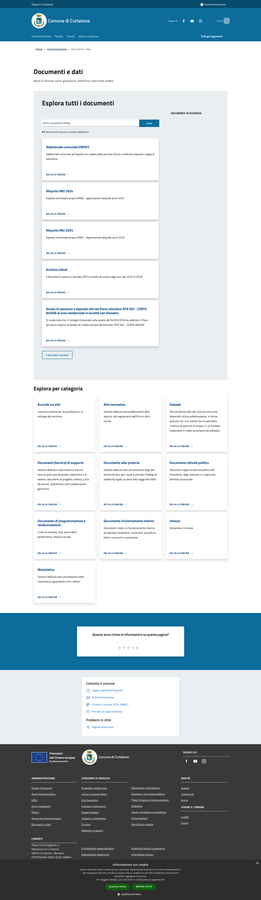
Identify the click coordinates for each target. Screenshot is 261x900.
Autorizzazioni (139, 818)
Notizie (185, 788)
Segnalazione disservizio (95, 854)
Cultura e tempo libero (94, 794)
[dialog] (130, 880)
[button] (130, 894)
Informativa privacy (142, 854)
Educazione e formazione (145, 788)
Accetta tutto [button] (117, 886)
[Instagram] (195, 21)
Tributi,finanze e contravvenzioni (150, 800)
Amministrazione (57, 49)
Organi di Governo (42, 788)
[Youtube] (187, 21)
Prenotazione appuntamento (97, 848)
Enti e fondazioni (41, 806)
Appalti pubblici (90, 812)
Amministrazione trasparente (148, 848)
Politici (35, 812)
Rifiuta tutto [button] (144, 886)
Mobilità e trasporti (92, 830)
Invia (149, 123)
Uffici (34, 800)
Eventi (185, 823)
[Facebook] (178, 21)
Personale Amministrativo (46, 818)
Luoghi (185, 817)
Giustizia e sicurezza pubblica (148, 794)
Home (39, 49)
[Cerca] (226, 21)
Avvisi (184, 800)
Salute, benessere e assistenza (148, 812)
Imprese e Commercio (93, 806)
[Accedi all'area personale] (213, 4)
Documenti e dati (41, 824)
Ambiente (136, 806)
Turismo (85, 824)
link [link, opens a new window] (163, 879)
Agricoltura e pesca (142, 824)
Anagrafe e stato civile (94, 788)
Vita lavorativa (89, 800)
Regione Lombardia (42, 4)
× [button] (257, 863)
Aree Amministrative (43, 794)
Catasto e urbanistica (93, 818)
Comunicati (187, 794)
